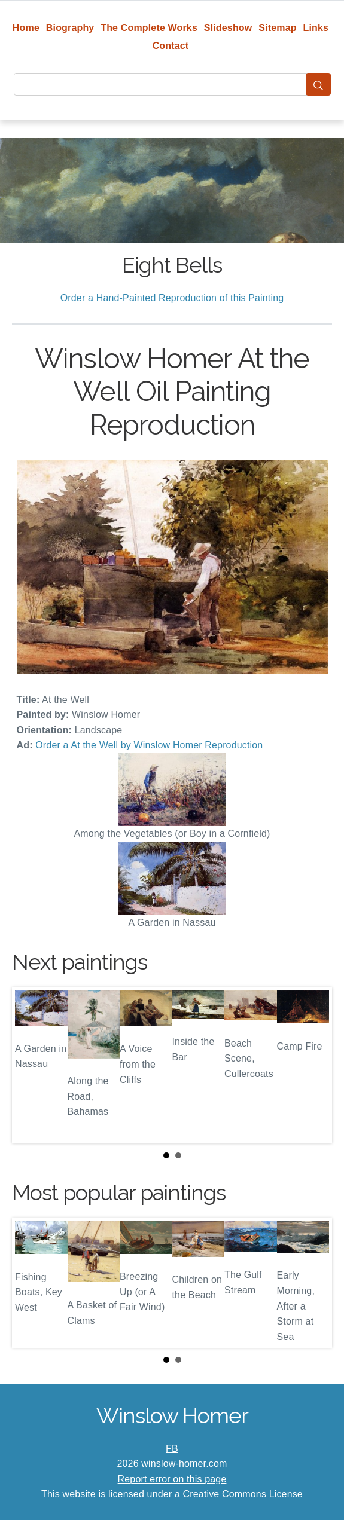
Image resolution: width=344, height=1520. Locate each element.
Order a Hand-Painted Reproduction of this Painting (172, 298)
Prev (30, 1065)
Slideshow (228, 28)
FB (172, 1448)
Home (26, 28)
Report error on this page (172, 1479)
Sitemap (277, 28)
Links (316, 28)
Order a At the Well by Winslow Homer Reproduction (149, 745)
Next (313, 1065)
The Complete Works (149, 28)
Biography (70, 28)
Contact (171, 46)
